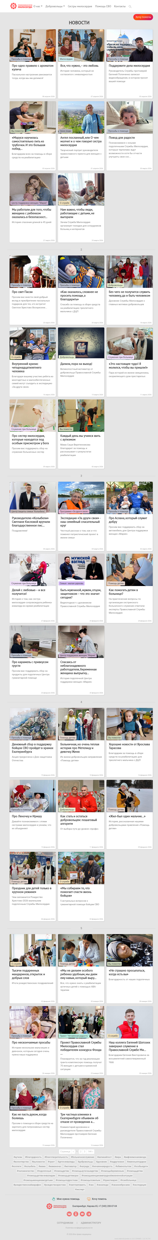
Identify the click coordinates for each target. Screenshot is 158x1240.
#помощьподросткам (67, 1180)
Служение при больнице (120, 357)
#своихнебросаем (120, 1185)
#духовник (101, 1161)
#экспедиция (139, 1185)
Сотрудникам (65, 1223)
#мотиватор (70, 1166)
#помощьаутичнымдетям (85, 1171)
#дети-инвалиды (66, 1161)
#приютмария (110, 1180)
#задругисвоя (117, 1161)
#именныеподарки (136, 1161)
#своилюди (102, 1185)
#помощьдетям (135, 1171)
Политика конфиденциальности (79, 1228)
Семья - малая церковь (71, 583)
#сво (91, 1185)
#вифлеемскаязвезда (135, 1157)
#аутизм (18, 1157)
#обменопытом (123, 1166)
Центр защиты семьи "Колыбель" (28, 511)
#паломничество (25, 1171)
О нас (36, 6)
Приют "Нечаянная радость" (74, 1036)
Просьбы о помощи (21, 59)
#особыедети (141, 1166)
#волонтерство (21, 1161)
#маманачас (54, 1166)
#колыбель (30, 1166)
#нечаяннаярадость (102, 1166)
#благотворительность (56, 1157)
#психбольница (128, 1180)
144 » (90, 1151)
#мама (42, 1166)
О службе (64, 203)
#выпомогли (38, 1161)
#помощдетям (61, 1171)
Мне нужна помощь (65, 1199)
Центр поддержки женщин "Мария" (29, 203)
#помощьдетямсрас (68, 1175)
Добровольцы (54, 6)
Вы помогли (17, 131)
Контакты (120, 6)
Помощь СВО (103, 6)
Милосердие (66, 59)
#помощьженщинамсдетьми (38, 1180)
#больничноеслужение (82, 1157)
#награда (84, 1166)
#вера (118, 1157)
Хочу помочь (143, 17)
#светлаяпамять (77, 1185)
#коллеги (16, 1166)
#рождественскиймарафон (27, 1185)
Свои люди (65, 131)
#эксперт (80, 1189)
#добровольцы (85, 1161)
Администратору (91, 1223)
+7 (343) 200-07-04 (108, 1206)
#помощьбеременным (112, 1171)
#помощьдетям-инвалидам (41, 1175)
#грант (51, 1161)
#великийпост (104, 1157)
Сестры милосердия (80, 6)
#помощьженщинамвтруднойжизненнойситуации (107, 1175)
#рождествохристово (55, 1185)
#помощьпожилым (90, 1180)
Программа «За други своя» (74, 511)
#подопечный (44, 1171)
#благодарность (33, 1157)
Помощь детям (116, 583)
